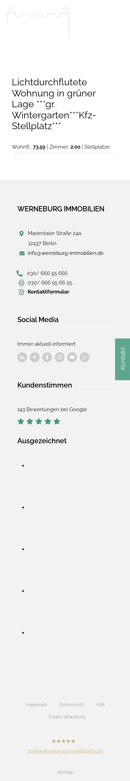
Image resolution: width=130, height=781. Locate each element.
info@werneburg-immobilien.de (66, 253)
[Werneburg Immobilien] (38, 23)
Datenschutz (71, 704)
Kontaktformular (48, 292)
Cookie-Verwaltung (67, 716)
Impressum (36, 704)
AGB (100, 704)
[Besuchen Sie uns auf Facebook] (22, 357)
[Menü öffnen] (116, 21)
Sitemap (65, 772)
